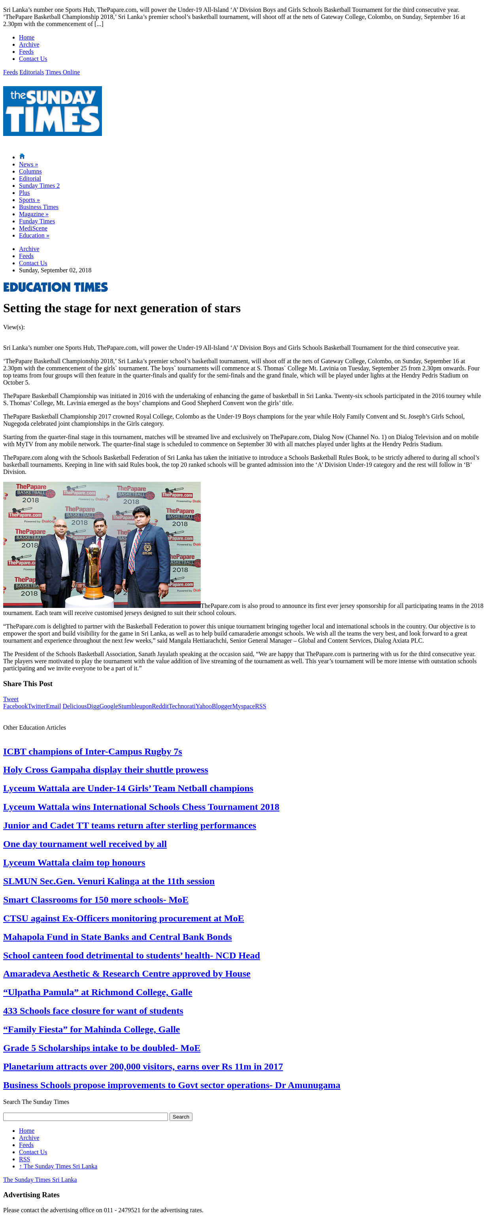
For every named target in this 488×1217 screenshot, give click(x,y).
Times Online (62, 72)
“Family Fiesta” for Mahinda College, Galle (91, 1029)
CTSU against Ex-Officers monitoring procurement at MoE (123, 918)
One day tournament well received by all (85, 844)
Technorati (182, 706)
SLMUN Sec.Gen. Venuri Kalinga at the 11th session (109, 881)
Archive (29, 44)
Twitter (37, 706)
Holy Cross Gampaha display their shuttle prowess (105, 769)
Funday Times (37, 221)
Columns (30, 171)
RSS (260, 706)
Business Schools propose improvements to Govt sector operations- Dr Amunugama (172, 1085)
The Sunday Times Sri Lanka (58, 1166)
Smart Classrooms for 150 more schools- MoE (95, 899)
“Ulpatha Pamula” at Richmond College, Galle (97, 992)
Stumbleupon (135, 706)
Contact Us (33, 58)
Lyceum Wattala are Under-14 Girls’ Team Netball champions (128, 788)
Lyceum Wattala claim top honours (74, 862)
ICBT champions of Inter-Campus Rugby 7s (92, 751)
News (28, 164)
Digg (93, 706)
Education (34, 235)
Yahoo (204, 706)
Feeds (26, 51)
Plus (24, 192)
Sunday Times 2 (39, 185)
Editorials (31, 72)
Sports (29, 199)
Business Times (38, 207)
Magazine (34, 214)
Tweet (11, 699)
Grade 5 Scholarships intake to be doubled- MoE (101, 1048)
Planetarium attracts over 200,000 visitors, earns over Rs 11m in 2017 (143, 1066)
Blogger (222, 706)
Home (26, 37)
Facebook (15, 706)
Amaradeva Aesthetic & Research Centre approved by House (127, 973)
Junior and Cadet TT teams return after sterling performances (129, 825)
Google (109, 706)
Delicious (74, 706)
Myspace (243, 706)
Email (53, 706)
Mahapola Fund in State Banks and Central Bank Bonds (117, 937)
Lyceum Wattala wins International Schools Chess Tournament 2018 (141, 807)
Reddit (160, 706)
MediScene (33, 228)
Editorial (30, 178)
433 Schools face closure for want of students (93, 1011)
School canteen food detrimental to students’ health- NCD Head (131, 955)
